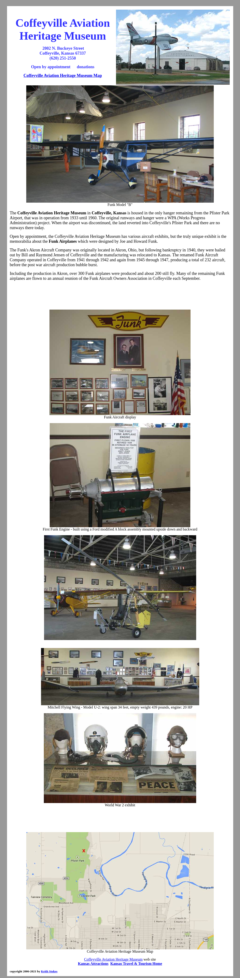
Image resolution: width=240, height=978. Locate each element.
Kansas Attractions (93, 964)
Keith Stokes (49, 971)
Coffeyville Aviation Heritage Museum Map (62, 75)
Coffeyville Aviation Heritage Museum (113, 959)
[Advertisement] (120, 295)
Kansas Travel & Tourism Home (136, 964)
